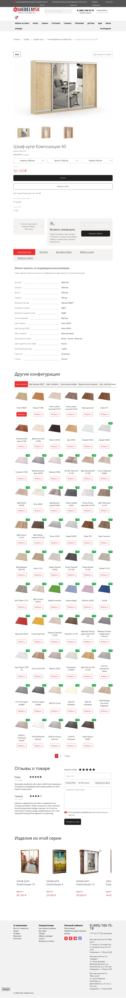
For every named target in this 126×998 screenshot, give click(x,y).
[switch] (66, 812)
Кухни (35, 23)
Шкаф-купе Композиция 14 (86, 882)
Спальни (67, 23)
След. (67, 755)
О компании (20, 925)
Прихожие (79, 23)
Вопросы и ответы (46, 941)
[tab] (24, 253)
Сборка (42, 933)
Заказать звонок (85, 12)
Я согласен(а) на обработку (88, 813)
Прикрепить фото (102, 783)
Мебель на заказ (22, 23)
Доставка (42, 931)
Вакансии (17, 936)
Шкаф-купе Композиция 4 (55, 882)
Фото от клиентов (20, 928)
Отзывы (37, 2)
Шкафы (45, 23)
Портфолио (56, 2)
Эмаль (108, 23)
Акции (18, 2)
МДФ (100, 23)
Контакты (109, 2)
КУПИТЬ (63, 178)
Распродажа (105, 28)
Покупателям (65, 2)
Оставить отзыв (72, 822)
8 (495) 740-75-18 (85, 10)
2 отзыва (26, 155)
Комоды (18, 28)
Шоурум (23, 2)
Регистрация (69, 928)
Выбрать (38, 414)
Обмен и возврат (46, 936)
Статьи (42, 939)
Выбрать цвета (63, 187)
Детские (91, 23)
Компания (30, 2)
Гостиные (56, 23)
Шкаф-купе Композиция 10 (26, 882)
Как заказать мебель (47, 928)
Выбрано (21, 414)
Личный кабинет (73, 925)
